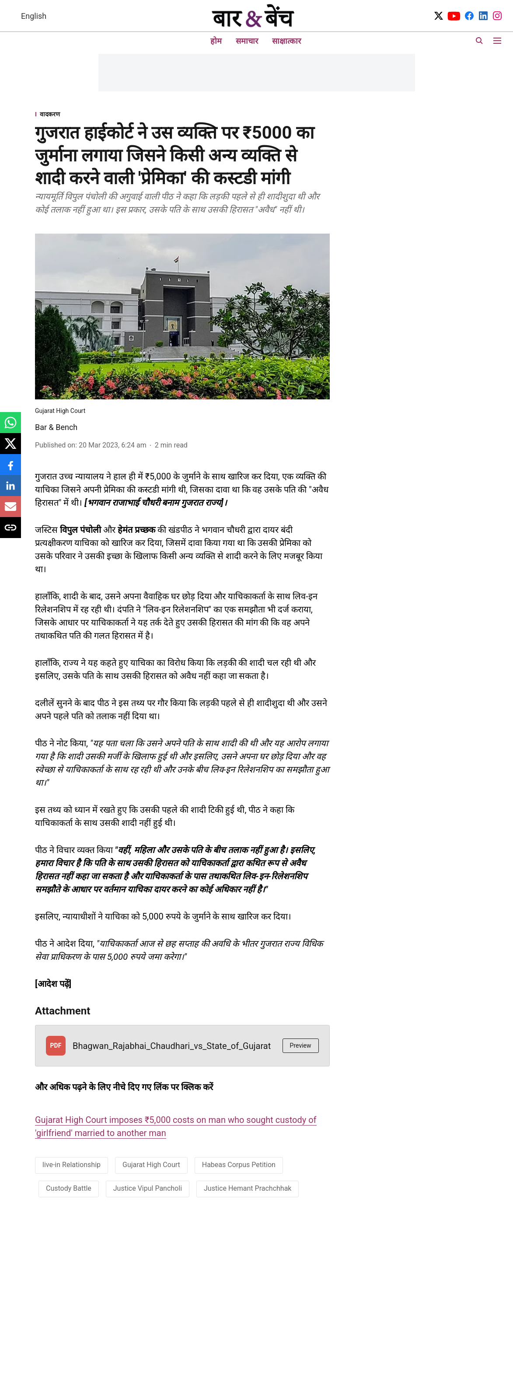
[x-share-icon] (10, 448)
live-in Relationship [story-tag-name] (71, 1165)
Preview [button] (300, 1045)
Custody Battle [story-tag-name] (68, 1188)
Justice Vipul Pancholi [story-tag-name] (147, 1188)
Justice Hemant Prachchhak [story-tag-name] (247, 1188)
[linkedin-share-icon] (10, 490)
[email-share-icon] (10, 511)
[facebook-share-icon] (10, 469)
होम (216, 40)
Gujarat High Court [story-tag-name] (151, 1165)
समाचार (247, 40)
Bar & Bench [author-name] (56, 427)
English (33, 16)
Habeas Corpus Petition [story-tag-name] (239, 1165)
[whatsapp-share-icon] (10, 427)
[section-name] (182, 114)
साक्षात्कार (286, 40)
